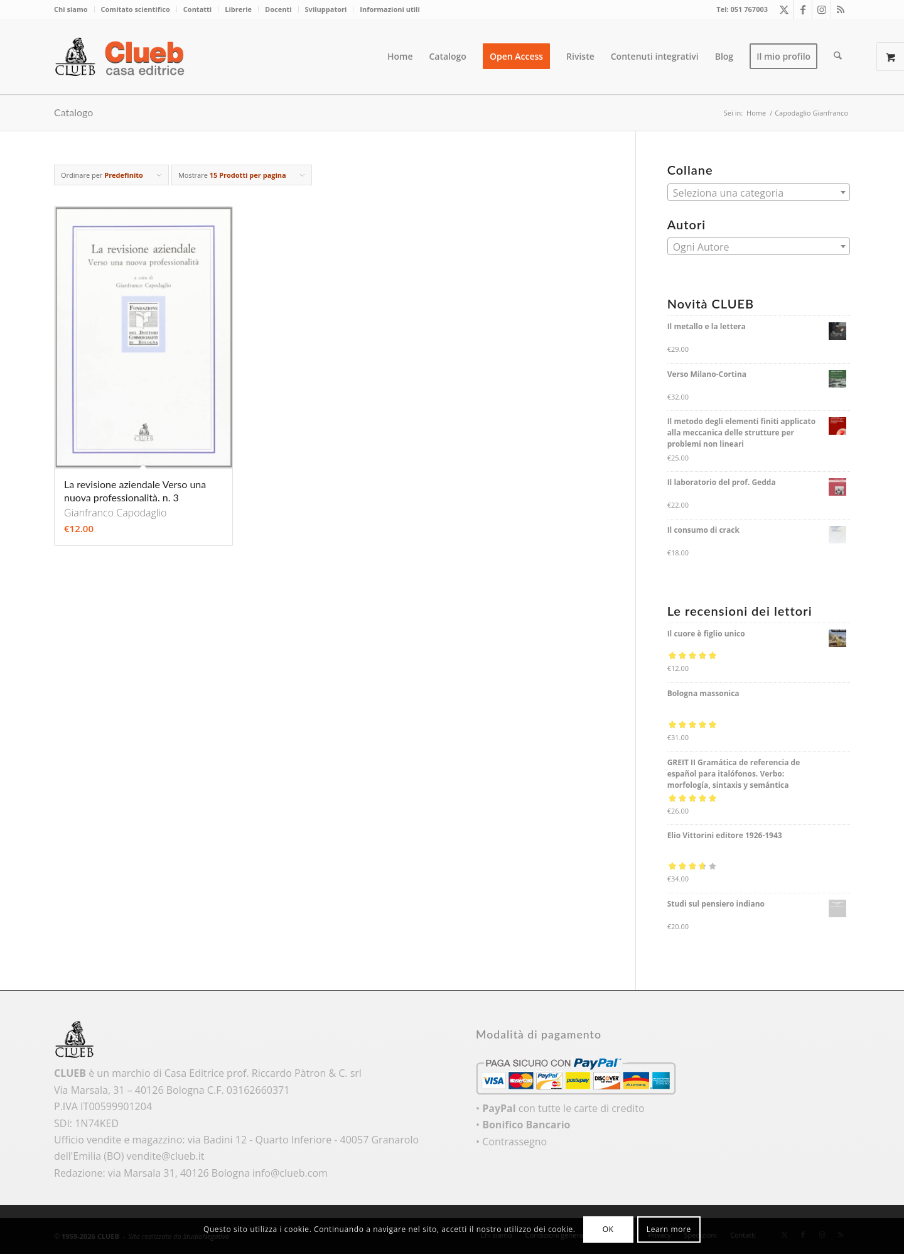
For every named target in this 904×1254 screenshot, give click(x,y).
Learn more (669, 1229)
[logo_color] (123, 56)
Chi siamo (71, 9)
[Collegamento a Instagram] (821, 9)
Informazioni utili (389, 9)
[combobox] (758, 192)
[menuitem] (74, 9)
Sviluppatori (326, 9)
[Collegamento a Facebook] (803, 9)
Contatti (197, 9)
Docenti (278, 9)
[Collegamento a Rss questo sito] (840, 9)
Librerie (238, 9)
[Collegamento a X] (784, 9)
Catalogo (73, 112)
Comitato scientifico (135, 9)
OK (608, 1229)
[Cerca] (838, 56)
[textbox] (758, 193)
